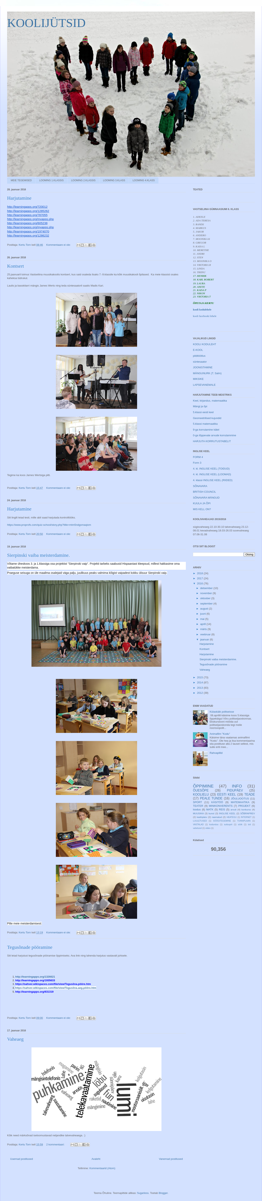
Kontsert (15, 266)
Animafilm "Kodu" (220, 733)
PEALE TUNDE (211, 798)
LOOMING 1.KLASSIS (51, 180)
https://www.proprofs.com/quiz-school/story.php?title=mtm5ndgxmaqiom (49, 524)
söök (240, 824)
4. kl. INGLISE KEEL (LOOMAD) (212, 474)
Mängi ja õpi (200, 406)
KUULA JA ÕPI (202, 503)
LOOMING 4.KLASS (144, 180)
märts (204, 629)
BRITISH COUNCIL (204, 491)
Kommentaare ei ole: (58, 244)
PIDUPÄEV (235, 790)
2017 (200, 578)
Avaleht (96, 1158)
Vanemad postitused (171, 1158)
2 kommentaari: (55, 1144)
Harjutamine (19, 198)
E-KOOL (198, 349)
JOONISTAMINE (203, 367)
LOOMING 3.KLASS (114, 180)
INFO (237, 786)
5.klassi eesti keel (203, 412)
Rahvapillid (216, 752)
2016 (200, 583)
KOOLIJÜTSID (46, 23)
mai (202, 618)
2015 (200, 677)
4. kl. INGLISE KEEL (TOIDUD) (211, 468)
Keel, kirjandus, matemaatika (210, 400)
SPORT (197, 802)
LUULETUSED (200, 821)
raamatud (217, 817)
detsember (206, 588)
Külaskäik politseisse (222, 711)
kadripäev (202, 817)
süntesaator (200, 361)
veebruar (205, 634)
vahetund (197, 828)
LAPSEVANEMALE (204, 384)
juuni (203, 613)
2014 (200, 682)
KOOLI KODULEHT (204, 344)
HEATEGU (232, 817)
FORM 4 (198, 457)
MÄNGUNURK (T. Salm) (207, 373)
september (206, 603)
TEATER (198, 805)
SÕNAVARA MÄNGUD (206, 497)
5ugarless (142, 1193)
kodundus (213, 824)
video (207, 828)
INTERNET (246, 817)
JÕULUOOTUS (240, 798)
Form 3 (197, 462)
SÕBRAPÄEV (247, 813)
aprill (203, 624)
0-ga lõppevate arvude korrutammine (214, 435)
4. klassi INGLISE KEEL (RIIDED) (213, 480)
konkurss (246, 809)
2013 (200, 687)
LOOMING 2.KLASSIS (83, 180)
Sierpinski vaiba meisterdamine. (38, 555)
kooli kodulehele (202, 309)
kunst (211, 813)
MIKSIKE (198, 378)
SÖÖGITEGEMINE (222, 821)
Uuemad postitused (21, 1158)
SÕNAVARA (200, 486)
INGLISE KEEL (227, 813)
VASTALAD (198, 824)
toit (249, 824)
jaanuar (205, 639)
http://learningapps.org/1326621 (35, 976)
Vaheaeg (15, 1039)
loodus (197, 809)
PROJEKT (244, 805)
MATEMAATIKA (240, 802)
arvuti (233, 809)
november (206, 593)
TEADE (249, 794)
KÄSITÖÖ (217, 802)
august (204, 608)
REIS (222, 809)
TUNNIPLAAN (244, 821)
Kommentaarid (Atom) (102, 1168)
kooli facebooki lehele (205, 316)
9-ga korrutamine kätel (206, 429)
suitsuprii (228, 824)
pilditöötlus (199, 355)
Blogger (163, 1193)
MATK (209, 809)
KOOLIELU (201, 794)
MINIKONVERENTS (221, 805)
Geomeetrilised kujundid (207, 418)
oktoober (205, 598)
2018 (200, 573)
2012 (200, 692)
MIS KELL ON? (202, 509)
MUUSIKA (198, 813)
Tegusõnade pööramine (29, 947)
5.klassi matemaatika (205, 423)
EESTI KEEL (226, 794)
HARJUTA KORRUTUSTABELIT (212, 441)
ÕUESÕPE (201, 790)
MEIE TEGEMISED (21, 180)
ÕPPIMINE (203, 786)
